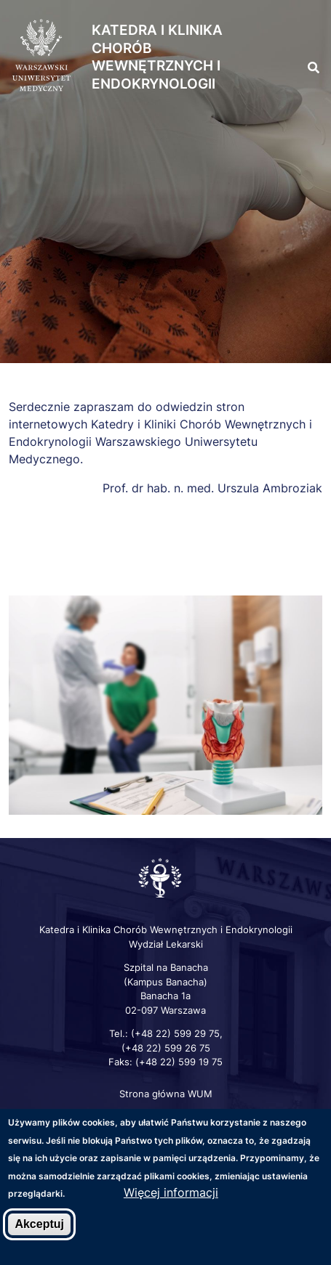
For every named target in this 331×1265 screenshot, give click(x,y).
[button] (303, 36)
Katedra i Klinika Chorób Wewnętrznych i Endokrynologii (157, 57)
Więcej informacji (171, 1194)
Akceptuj (39, 1225)
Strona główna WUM (165, 1093)
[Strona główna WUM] (41, 56)
